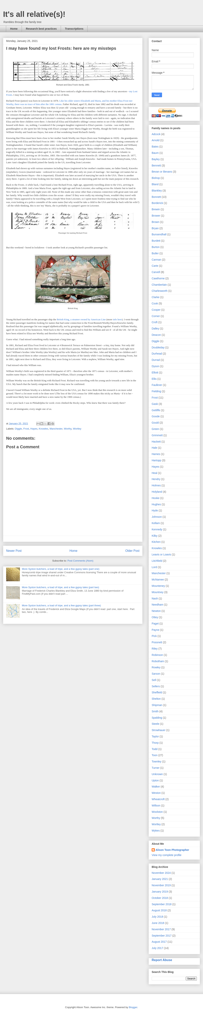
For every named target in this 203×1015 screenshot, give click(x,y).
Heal (154, 472)
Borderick (157, 203)
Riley (155, 648)
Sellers (156, 686)
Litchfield (157, 560)
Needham (157, 604)
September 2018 (162, 904)
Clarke (155, 297)
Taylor (155, 736)
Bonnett (156, 196)
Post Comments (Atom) (80, 560)
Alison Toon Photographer (172, 849)
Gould (155, 422)
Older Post (132, 550)
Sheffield (157, 692)
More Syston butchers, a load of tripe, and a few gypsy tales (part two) (60, 587)
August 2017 (159, 941)
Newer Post (14, 550)
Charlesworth (159, 290)
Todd (154, 749)
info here (117, 319)
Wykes (156, 830)
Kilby (154, 535)
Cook (155, 303)
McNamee (158, 579)
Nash (155, 598)
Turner (156, 767)
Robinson (157, 654)
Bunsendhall (159, 234)
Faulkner (157, 384)
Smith (155, 711)
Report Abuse (162, 960)
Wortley (77, 428)
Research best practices (41, 28)
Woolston (157, 811)
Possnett (157, 642)
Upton (155, 780)
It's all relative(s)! (34, 14)
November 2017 (161, 929)
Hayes (34, 428)
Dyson (155, 366)
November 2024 (161, 872)
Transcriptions (74, 28)
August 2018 (159, 910)
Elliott (155, 372)
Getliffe (156, 410)
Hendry (156, 479)
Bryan (155, 228)
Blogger (133, 1007)
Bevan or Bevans (162, 171)
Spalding (157, 717)
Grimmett (157, 435)
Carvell (156, 272)
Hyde (155, 510)
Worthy (67, 428)
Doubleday (158, 347)
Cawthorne (158, 278)
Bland (155, 184)
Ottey (155, 617)
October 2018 (160, 897)
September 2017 (162, 935)
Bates (155, 146)
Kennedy (157, 529)
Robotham (158, 661)
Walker (156, 786)
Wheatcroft (158, 799)
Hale (154, 447)
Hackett (156, 441)
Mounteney (158, 585)
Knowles (43, 428)
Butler (155, 253)
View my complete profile (166, 855)
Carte (155, 265)
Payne (155, 629)
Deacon (156, 334)
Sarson (156, 673)
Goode (156, 416)
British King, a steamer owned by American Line (81, 319)
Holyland (157, 491)
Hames (156, 454)
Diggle (18, 428)
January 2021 (160, 878)
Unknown (157, 774)
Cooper (156, 309)
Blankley (157, 190)
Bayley (156, 159)
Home (14, 28)
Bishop (156, 177)
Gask (155, 403)
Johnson (157, 516)
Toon (154, 755)
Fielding (156, 391)
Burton (156, 247)
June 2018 (158, 923)
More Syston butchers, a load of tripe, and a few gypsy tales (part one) (60, 568)
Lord (154, 567)
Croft (154, 322)
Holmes (156, 485)
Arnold (155, 140)
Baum (155, 152)
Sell (154, 680)
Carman (156, 259)
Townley (156, 761)
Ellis (154, 378)
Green (155, 428)
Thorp (155, 742)
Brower (156, 215)
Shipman (157, 705)
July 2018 (157, 916)
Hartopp (156, 460)
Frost (26, 428)
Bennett (156, 165)
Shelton (156, 698)
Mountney (157, 592)
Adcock (156, 134)
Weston (156, 792)
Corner (156, 316)
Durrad (156, 359)
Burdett (156, 240)
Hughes (156, 504)
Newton (156, 610)
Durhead (157, 353)
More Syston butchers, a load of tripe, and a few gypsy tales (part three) (61, 605)
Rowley (156, 667)
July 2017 (157, 948)
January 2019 (160, 891)
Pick (154, 636)
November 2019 (161, 885)
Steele (155, 723)
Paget (155, 623)
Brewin (156, 209)
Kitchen (156, 541)
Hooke (155, 498)
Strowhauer (158, 730)
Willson (156, 805)
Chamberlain (159, 284)
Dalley (155, 328)
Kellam (156, 523)
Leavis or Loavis (161, 554)
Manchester (56, 428)
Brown (155, 221)
